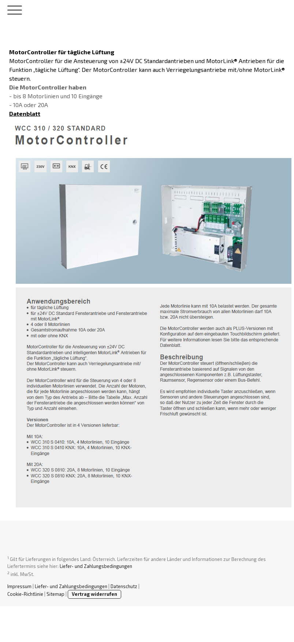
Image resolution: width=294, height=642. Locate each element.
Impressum (19, 586)
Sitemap (55, 594)
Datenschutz (124, 586)
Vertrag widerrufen (94, 594)
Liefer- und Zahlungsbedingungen (96, 566)
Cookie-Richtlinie (25, 594)
